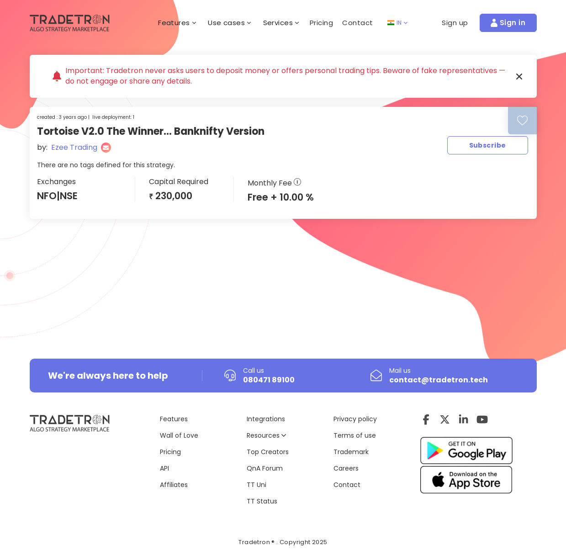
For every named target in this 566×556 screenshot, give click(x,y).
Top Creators (268, 451)
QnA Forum (265, 468)
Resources (266, 435)
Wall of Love (179, 435)
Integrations (266, 419)
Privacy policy (355, 419)
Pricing (321, 22)
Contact (357, 22)
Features (174, 419)
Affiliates (174, 484)
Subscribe (487, 145)
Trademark (351, 451)
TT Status (262, 501)
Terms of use (354, 435)
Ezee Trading (74, 147)
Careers (346, 468)
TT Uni (256, 484)
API (164, 468)
